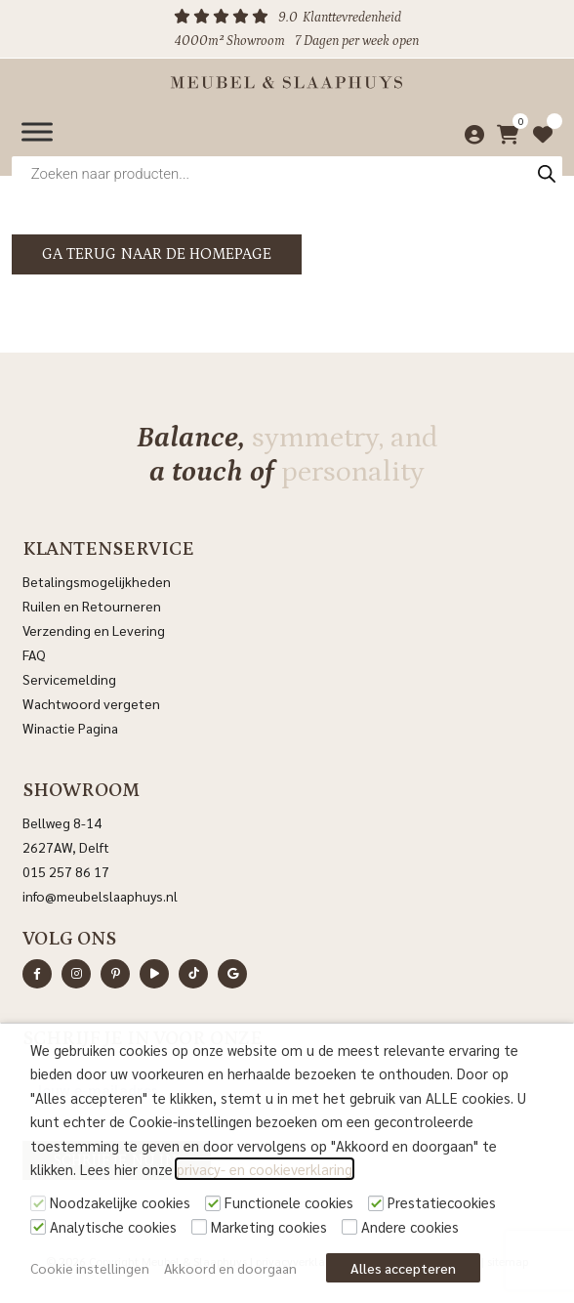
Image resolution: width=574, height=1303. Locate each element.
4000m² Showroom (230, 41)
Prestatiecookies (442, 1202)
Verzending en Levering (93, 630)
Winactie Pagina (71, 727)
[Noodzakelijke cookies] (38, 1203)
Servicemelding (69, 679)
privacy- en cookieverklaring (264, 1168)
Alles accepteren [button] (403, 1268)
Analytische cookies (113, 1226)
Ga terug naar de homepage (156, 254)
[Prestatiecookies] (376, 1203)
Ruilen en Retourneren (91, 605)
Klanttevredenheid (352, 17)
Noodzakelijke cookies (120, 1202)
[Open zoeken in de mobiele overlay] (287, 173)
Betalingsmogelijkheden (96, 581)
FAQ (34, 654)
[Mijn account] (469, 131)
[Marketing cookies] (199, 1227)
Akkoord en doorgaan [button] (230, 1268)
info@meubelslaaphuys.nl (100, 895)
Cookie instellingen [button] (89, 1268)
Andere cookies (410, 1226)
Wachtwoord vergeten (91, 703)
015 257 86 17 (65, 871)
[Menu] (37, 131)
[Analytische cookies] (38, 1227)
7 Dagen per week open (357, 41)
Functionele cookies (289, 1202)
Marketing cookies (269, 1226)
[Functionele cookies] (213, 1203)
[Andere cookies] (349, 1227)
